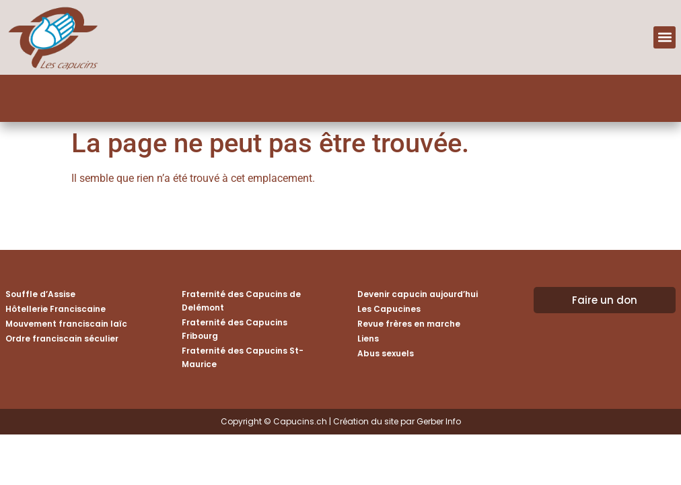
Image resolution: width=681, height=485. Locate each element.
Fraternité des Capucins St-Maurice (242, 357)
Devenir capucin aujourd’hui (417, 294)
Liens (368, 338)
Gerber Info (439, 421)
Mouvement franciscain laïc (66, 323)
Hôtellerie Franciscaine (55, 309)
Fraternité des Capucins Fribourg (234, 329)
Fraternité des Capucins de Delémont (241, 300)
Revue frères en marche (408, 323)
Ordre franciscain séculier (61, 338)
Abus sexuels (385, 353)
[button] (664, 37)
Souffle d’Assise (40, 294)
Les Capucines (389, 309)
